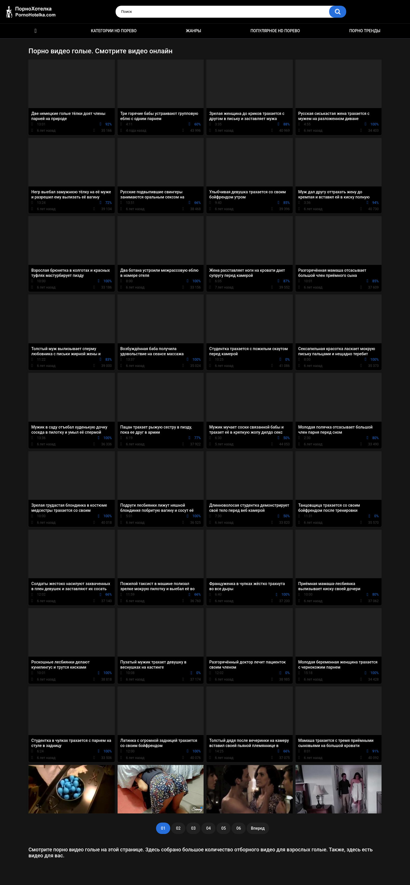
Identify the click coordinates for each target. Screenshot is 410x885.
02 (178, 828)
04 (208, 828)
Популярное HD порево (275, 31)
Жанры (193, 31)
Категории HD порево (114, 31)
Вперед (258, 828)
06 (238, 828)
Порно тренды (364, 31)
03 (193, 828)
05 (223, 828)
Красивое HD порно (35, 31)
